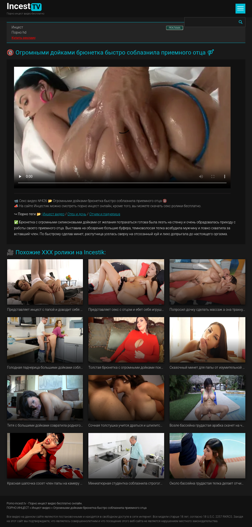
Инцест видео (53, 214)
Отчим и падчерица (104, 214)
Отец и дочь (76, 214)
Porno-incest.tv (16, 503)
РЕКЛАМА (174, 28)
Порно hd (19, 32)
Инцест (17, 27)
